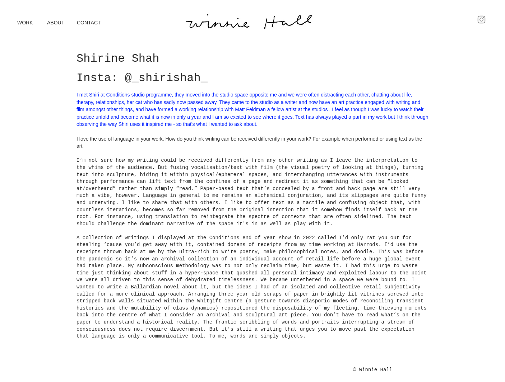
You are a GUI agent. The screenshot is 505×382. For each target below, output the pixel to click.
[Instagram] (481, 19)
